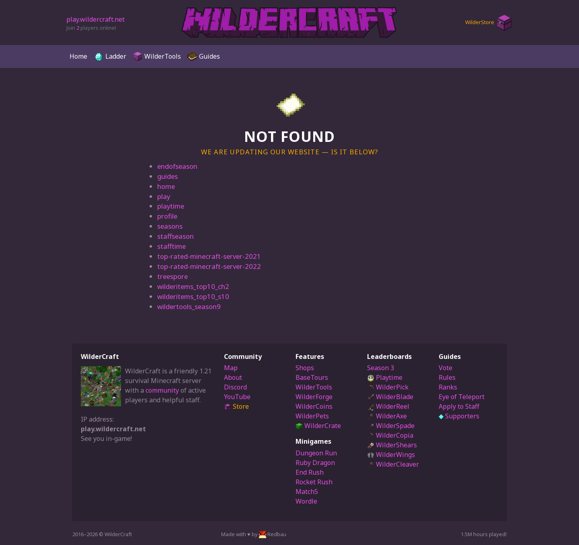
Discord (235, 387)
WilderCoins (314, 406)
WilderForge (314, 396)
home (166, 186)
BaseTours (312, 377)
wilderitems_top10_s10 (193, 296)
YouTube (237, 396)
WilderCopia (390, 435)
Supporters (459, 416)
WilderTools (157, 56)
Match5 (307, 491)
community (162, 390)
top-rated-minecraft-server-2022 (209, 266)
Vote (445, 367)
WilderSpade (391, 425)
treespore (172, 276)
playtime (170, 206)
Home (78, 56)
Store (236, 406)
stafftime (171, 246)
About (233, 377)
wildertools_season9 (189, 306)
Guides (203, 56)
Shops (305, 367)
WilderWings (391, 454)
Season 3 (380, 367)
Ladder (110, 56)
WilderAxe (387, 416)
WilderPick (388, 387)
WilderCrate (318, 425)
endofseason (177, 166)
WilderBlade (390, 396)
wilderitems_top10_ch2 (193, 286)
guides (167, 176)
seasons (170, 226)
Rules (447, 377)
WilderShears (392, 445)
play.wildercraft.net (95, 19)
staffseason (175, 236)
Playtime (384, 377)
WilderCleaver (393, 464)
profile (167, 216)
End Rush (310, 472)
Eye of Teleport (462, 396)
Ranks (448, 387)
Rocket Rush (314, 481)
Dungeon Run (316, 453)
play (163, 196)
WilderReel (388, 406)
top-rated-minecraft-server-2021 (209, 256)
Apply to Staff (459, 406)
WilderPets (312, 416)
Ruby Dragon (315, 462)
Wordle (306, 501)
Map (231, 367)
